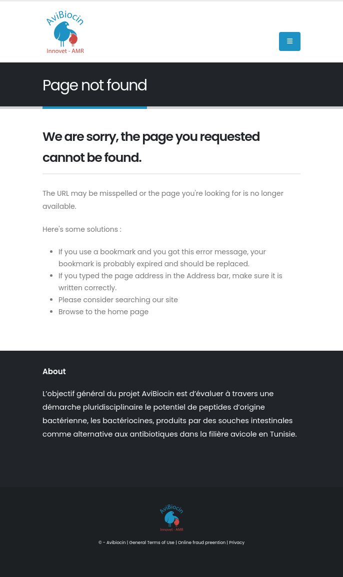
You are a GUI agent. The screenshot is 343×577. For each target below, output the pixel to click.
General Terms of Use (152, 543)
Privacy (236, 543)
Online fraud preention (202, 543)
